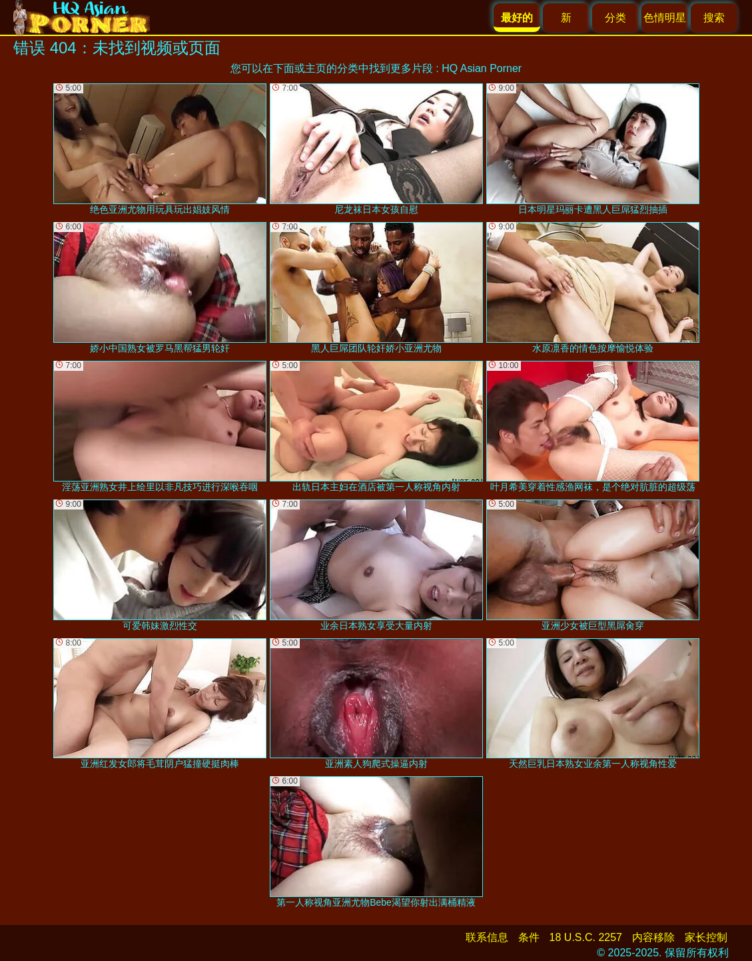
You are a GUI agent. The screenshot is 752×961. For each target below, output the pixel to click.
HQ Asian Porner (482, 68)
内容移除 (653, 937)
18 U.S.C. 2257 (586, 937)
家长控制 (706, 937)
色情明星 (664, 17)
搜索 (714, 17)
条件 (529, 937)
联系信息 (487, 937)
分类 (615, 17)
